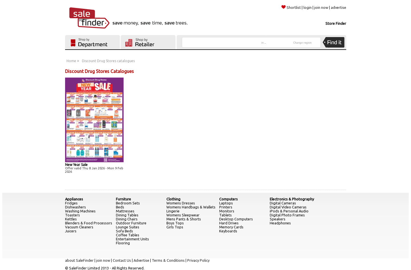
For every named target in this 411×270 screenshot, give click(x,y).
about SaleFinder (79, 260)
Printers (225, 207)
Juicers (70, 231)
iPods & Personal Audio (289, 211)
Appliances (74, 199)
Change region (302, 42)
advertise (338, 7)
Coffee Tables (127, 235)
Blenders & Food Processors (88, 223)
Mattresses (125, 211)
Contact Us (122, 260)
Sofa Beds (124, 231)
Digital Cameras (283, 203)
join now (321, 7)
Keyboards (228, 231)
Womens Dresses (180, 203)
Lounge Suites (127, 227)
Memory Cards (231, 227)
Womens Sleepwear (183, 215)
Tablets (225, 215)
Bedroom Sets (128, 203)
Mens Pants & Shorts (183, 219)
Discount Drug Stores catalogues (108, 61)
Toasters (72, 215)
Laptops (226, 203)
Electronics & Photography (292, 199)
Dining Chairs (127, 219)
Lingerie (173, 211)
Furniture (123, 199)
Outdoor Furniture (131, 223)
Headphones (280, 223)
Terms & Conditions (168, 260)
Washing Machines (80, 211)
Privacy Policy (198, 260)
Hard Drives (229, 223)
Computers (228, 199)
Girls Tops (174, 227)
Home (71, 61)
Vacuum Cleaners (79, 227)
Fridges (71, 203)
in (263, 42)
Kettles (71, 219)
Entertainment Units (132, 239)
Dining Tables (127, 215)
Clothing (173, 199)
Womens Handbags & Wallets (190, 207)
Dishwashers (75, 207)
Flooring (123, 243)
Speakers (277, 219)
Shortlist (291, 7)
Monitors (226, 211)
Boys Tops (175, 223)
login (307, 7)
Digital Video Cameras (288, 207)
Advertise (141, 260)
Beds (120, 207)
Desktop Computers (236, 219)
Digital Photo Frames (287, 215)
